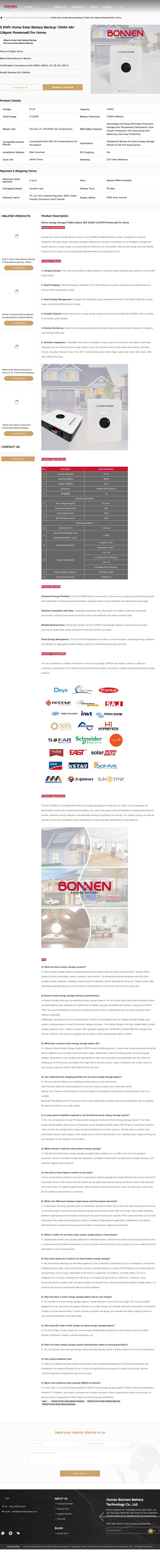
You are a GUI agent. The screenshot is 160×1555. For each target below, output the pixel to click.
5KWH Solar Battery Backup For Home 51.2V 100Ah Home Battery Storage (18, 373)
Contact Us (78, 6)
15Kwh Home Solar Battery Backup (103, 1401)
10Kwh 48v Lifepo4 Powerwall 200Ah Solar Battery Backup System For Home (16, 428)
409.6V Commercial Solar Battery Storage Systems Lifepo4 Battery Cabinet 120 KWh (17, 317)
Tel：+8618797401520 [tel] (13, 1506)
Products (43, 6)
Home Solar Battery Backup (35, 17)
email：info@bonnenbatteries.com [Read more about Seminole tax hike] (19, 1511)
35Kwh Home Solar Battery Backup (58, 1404)
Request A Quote (62, 87)
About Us (60, 6)
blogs (93, 6)
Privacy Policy (13, 1546)
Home (28, 6)
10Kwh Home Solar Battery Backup (67, 1401)
